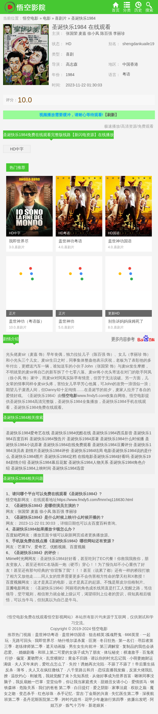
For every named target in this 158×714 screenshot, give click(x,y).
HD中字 (17, 149)
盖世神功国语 (73, 634)
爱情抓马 (139, 681)
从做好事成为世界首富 (111, 676)
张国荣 (72, 33)
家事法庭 (119, 687)
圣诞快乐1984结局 (87, 450)
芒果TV (24, 547)
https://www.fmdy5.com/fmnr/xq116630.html (95, 499)
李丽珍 (119, 33)
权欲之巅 (139, 687)
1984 (70, 74)
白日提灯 (82, 687)
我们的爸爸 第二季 (54, 687)
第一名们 (126, 640)
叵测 (92, 640)
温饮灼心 (19, 676)
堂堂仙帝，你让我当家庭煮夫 (71, 681)
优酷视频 (58, 547)
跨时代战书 (71, 699)
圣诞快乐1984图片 (27, 456)
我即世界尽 (44, 640)
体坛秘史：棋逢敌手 (121, 652)
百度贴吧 (14, 535)
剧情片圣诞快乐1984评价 (47, 450)
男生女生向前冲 (82, 646)
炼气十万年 (75, 705)
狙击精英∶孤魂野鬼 (105, 634)
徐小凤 (93, 33)
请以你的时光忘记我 (108, 658)
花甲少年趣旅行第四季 (104, 699)
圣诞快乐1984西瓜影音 (112, 433)
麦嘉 (82, 33)
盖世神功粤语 (47, 634)
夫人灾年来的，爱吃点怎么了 (40, 664)
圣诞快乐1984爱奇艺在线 (28, 433)
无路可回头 (22, 640)
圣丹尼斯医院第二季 (40, 699)
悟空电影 (30, 18)
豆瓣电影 (14, 588)
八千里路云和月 (80, 670)
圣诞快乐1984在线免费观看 (67, 444)
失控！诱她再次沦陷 (86, 664)
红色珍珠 (46, 693)
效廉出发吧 (137, 699)
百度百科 (99, 523)
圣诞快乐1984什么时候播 (122, 439)
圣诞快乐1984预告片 (47, 439)
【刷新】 (111, 115)
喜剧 (70, 54)
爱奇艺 (40, 547)
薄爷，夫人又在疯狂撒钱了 (40, 670)
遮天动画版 (56, 646)
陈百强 (106, 33)
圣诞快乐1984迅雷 (68, 468)
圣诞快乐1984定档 (60, 456)
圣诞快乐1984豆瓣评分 (112, 444)
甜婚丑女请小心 (114, 681)
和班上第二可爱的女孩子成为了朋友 (69, 652)
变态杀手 (27, 693)
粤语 (126, 74)
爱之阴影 (101, 687)
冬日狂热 (107, 640)
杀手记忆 (65, 693)
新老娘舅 (96, 705)
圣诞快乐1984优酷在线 (71, 433)
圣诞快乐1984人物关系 (88, 462)
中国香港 (130, 64)
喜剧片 (61, 18)
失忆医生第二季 (125, 693)
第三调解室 (109, 646)
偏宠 (20, 658)
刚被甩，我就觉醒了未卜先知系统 (59, 676)
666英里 (132, 634)
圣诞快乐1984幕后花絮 (47, 462)
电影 (47, 18)
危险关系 (27, 687)
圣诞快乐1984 (83, 18)
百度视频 (77, 547)
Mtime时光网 (17, 558)
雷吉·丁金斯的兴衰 (92, 693)
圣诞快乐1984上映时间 (31, 468)
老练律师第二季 (29, 646)
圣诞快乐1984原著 (83, 439)
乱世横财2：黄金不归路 (67, 658)
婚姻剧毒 (26, 652)
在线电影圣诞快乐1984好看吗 (103, 456)
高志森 (72, 64)
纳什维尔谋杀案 (71, 640)
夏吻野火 (35, 658)
